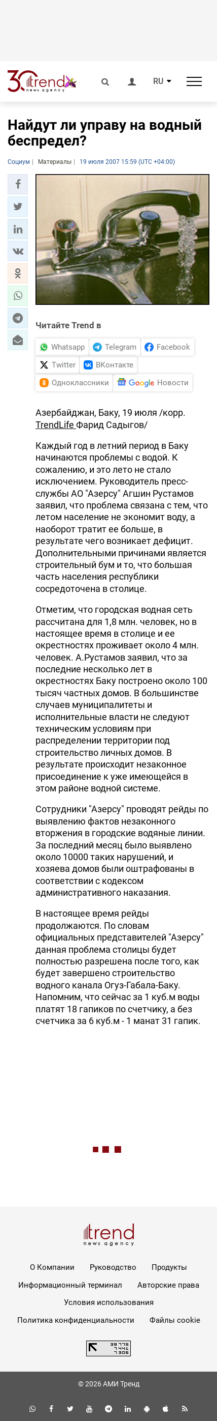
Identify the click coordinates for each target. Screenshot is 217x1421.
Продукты (169, 1267)
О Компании (52, 1267)
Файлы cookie (175, 1320)
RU (158, 81)
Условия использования (109, 1302)
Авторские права (168, 1285)
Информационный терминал (70, 1285)
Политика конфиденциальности (75, 1320)
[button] (18, 184)
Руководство (113, 1267)
